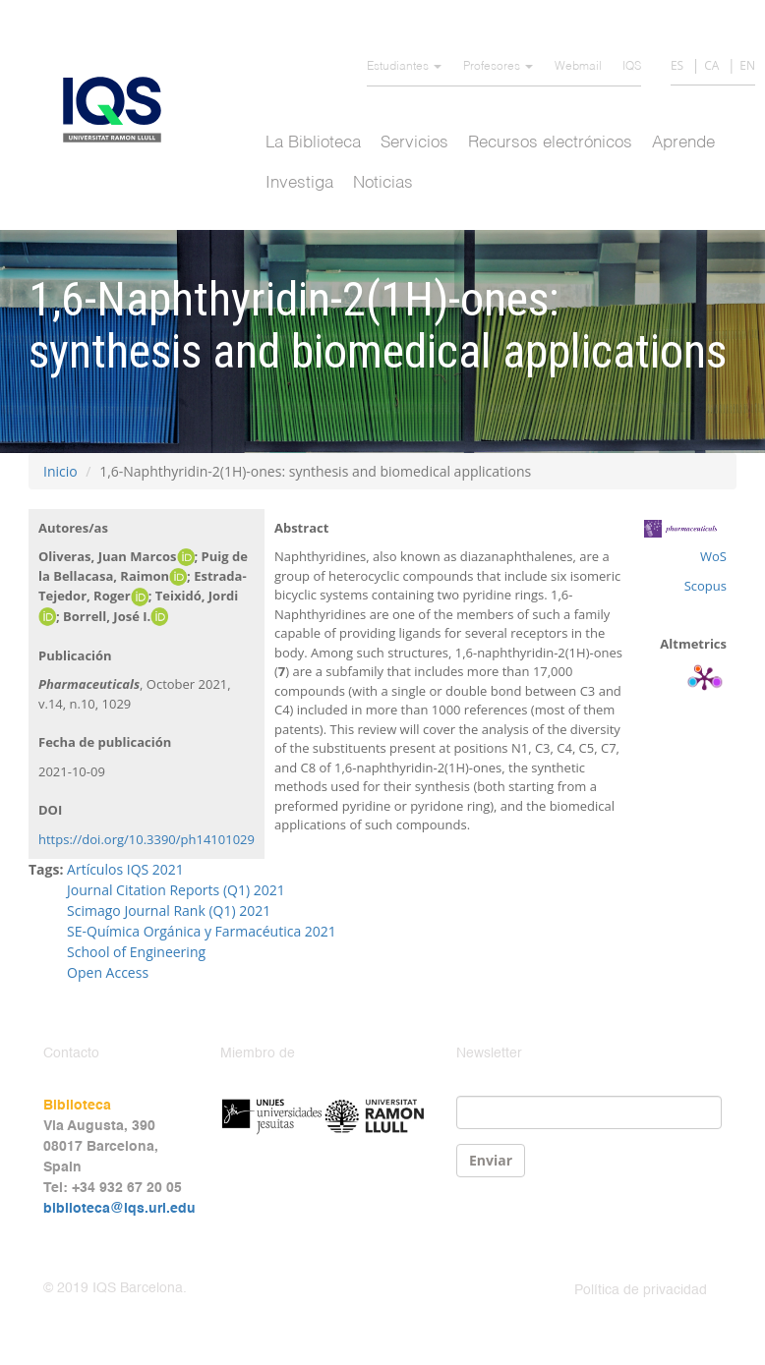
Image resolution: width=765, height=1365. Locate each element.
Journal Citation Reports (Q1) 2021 (176, 890)
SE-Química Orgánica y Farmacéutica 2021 (201, 931)
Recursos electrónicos (550, 143)
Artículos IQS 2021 (125, 869)
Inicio (60, 471)
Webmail (578, 67)
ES (677, 65)
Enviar (490, 1160)
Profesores (498, 67)
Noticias (383, 183)
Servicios (414, 143)
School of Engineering (136, 951)
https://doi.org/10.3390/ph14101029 (146, 839)
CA (711, 65)
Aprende (683, 143)
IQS (631, 67)
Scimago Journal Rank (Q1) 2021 (168, 910)
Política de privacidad (640, 1290)
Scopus (705, 586)
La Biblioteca (313, 143)
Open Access (107, 972)
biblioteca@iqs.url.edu (119, 1209)
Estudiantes (404, 67)
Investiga (299, 183)
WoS (713, 556)
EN (747, 65)
